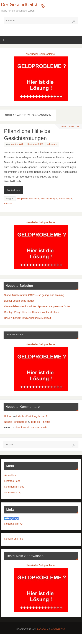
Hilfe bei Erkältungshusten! (31, 416)
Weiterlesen (13, 190)
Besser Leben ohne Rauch (19, 300)
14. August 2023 (35, 144)
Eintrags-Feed (12, 481)
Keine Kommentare (70, 126)
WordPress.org (12, 492)
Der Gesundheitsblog (23, 4)
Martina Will (17, 144)
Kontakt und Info (13, 538)
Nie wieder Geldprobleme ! (41, 54)
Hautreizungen (65, 198)
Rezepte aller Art (13, 523)
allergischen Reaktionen (28, 198)
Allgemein (52, 144)
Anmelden (10, 475)
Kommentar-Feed (14, 486)
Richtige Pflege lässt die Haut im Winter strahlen (31, 312)
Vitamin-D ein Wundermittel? (31, 427)
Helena (8, 416)
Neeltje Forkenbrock (15, 421)
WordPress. (58, 629)
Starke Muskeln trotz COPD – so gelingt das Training (34, 295)
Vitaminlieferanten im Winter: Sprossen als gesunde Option (37, 306)
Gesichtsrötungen (48, 198)
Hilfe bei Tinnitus (40, 421)
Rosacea (8, 203)
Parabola (42, 629)
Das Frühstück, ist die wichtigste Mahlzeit (27, 318)
